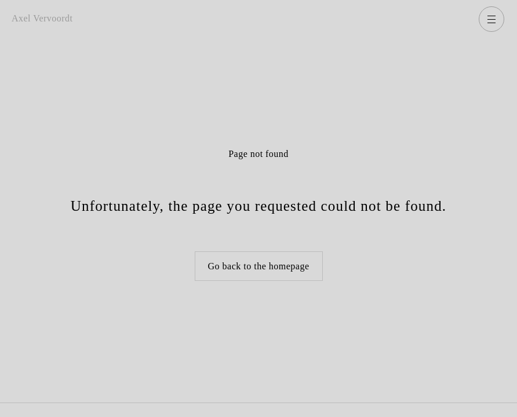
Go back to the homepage (259, 266)
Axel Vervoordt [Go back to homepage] (42, 18)
